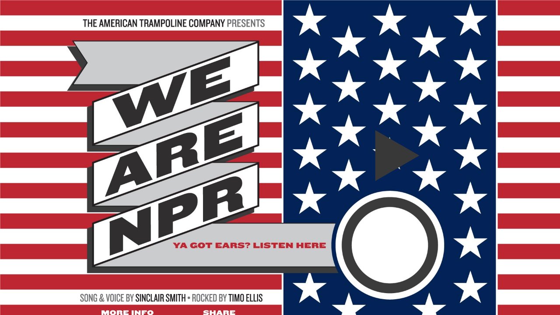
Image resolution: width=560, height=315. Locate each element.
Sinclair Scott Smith (160, 167)
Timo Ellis (246, 167)
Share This (219, 176)
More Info (127, 176)
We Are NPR (389, 155)
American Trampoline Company (174, 13)
